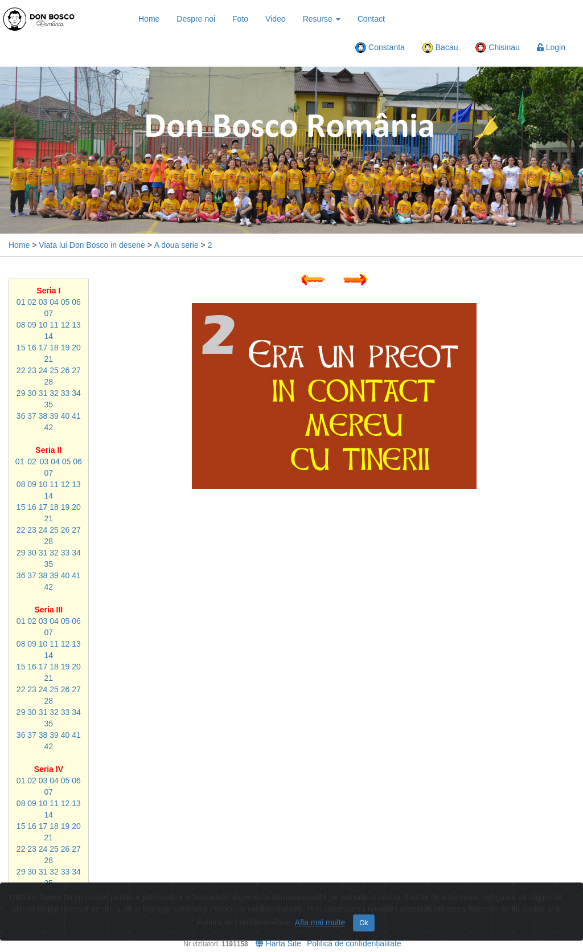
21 (49, 358)
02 (31, 302)
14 (49, 336)
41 (76, 415)
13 (76, 324)
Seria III (48, 609)
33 (65, 393)
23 (31, 370)
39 (54, 415)
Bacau (440, 48)
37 (31, 415)
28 (49, 381)
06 (76, 302)
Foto (240, 18)
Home (148, 18)
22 (21, 370)
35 (49, 404)
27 (76, 370)
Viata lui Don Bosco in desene (92, 245)
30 (31, 393)
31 (43, 393)
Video (275, 18)
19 (65, 347)
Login (551, 47)
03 (43, 302)
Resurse (321, 18)
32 (54, 393)
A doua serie (176, 245)
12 (65, 324)
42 (49, 427)
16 (31, 347)
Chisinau (497, 48)
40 (65, 415)
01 (21, 302)
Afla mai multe (320, 922)
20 (76, 347)
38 (43, 415)
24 (43, 370)
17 (43, 347)
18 (54, 347)
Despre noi (195, 18)
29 (21, 393)
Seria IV (48, 769)
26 (65, 370)
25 (54, 370)
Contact (371, 18)
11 (54, 324)
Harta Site (278, 943)
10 (43, 324)
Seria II (48, 450)
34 (76, 393)
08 (21, 324)
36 (21, 415)
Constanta (380, 48)
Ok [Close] (363, 923)
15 (21, 347)
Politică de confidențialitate (354, 943)
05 (65, 302)
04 (54, 302)
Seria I (48, 290)
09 (31, 324)
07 (49, 313)
